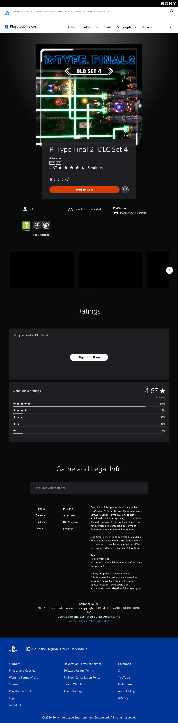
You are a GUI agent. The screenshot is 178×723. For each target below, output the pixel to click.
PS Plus (48, 11)
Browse (125, 23)
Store (89, 11)
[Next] (169, 266)
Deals (86, 23)
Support (102, 11)
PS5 (27, 11)
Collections (68, 23)
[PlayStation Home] (7, 11)
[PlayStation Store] (21, 22)
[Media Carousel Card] (42, 266)
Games (16, 11)
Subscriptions (104, 23)
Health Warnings (100, 555)
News (78, 11)
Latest (51, 23)
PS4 (37, 11)
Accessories (63, 11)
